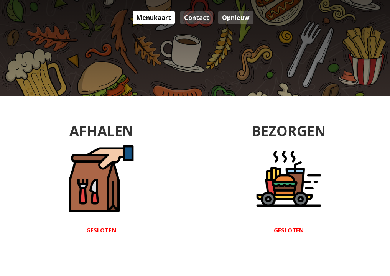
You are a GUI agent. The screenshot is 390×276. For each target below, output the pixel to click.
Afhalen (101, 177)
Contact (196, 17)
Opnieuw (236, 17)
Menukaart (154, 17)
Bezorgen (289, 177)
